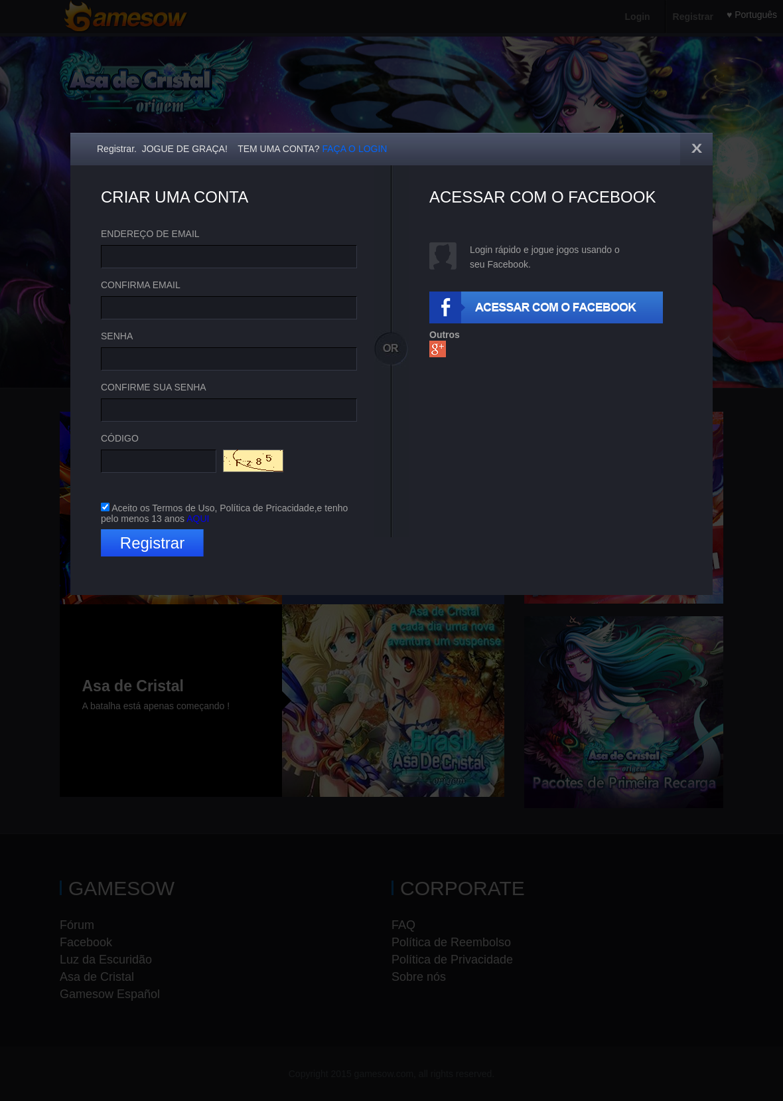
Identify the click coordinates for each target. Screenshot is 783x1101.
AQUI (197, 518)
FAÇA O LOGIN (354, 148)
